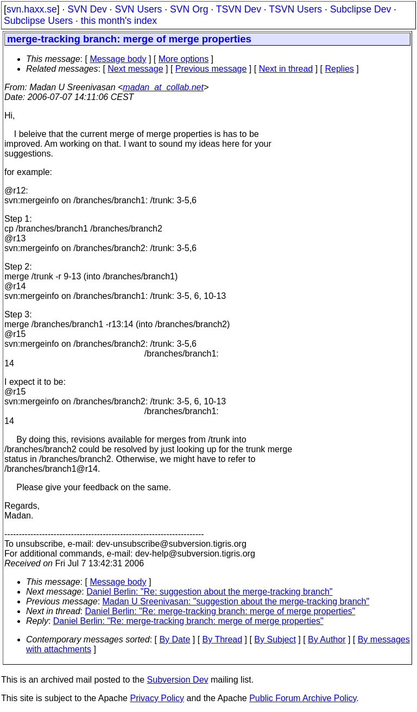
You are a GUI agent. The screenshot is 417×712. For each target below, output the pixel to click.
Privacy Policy (157, 698)
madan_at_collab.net (163, 87)
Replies (339, 68)
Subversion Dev (177, 679)
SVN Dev (86, 9)
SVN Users (138, 9)
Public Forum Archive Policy (302, 698)
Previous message (211, 68)
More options (184, 59)
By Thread (223, 639)
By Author (326, 639)
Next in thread (286, 68)
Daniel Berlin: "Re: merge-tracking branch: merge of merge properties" (220, 611)
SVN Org (189, 9)
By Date (174, 639)
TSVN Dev (238, 9)
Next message (135, 68)
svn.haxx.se (32, 9)
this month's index (119, 20)
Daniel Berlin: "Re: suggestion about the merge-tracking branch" (209, 591)
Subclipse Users (38, 20)
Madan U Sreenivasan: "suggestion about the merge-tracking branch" (236, 601)
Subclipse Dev (360, 9)
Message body (118, 59)
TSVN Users (295, 9)
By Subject (274, 639)
